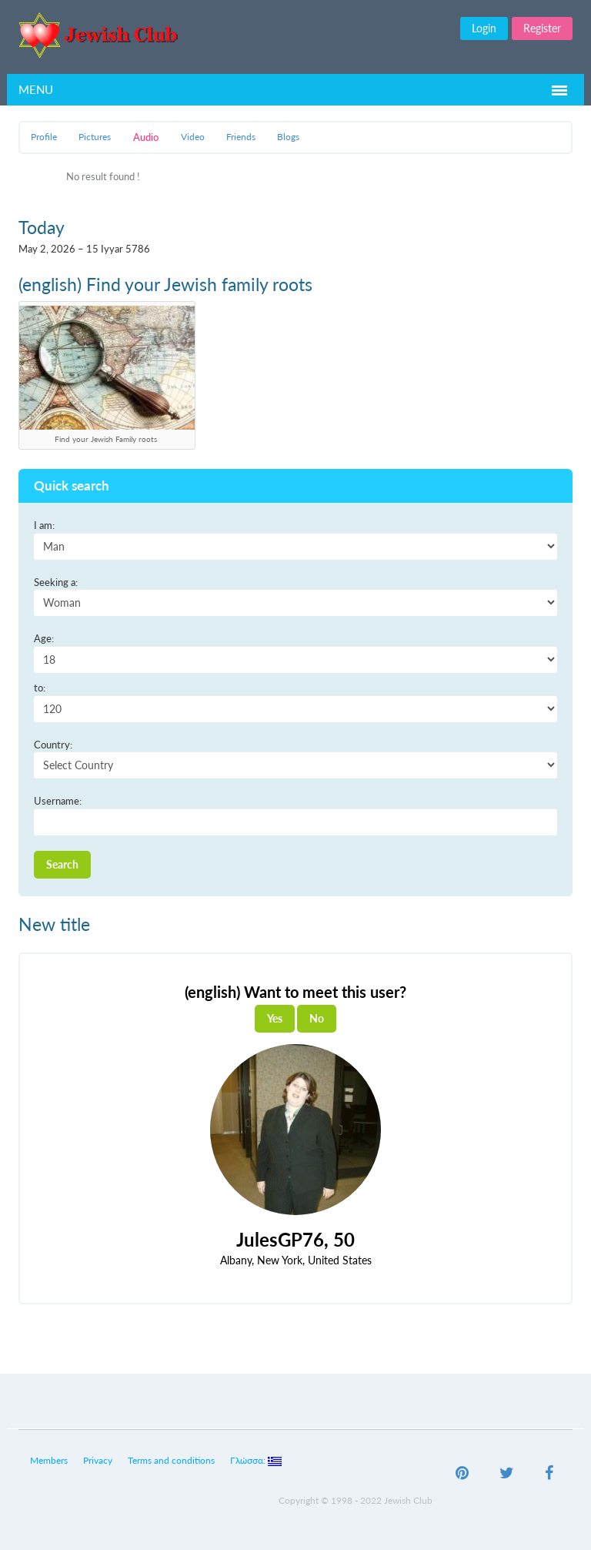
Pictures (94, 136)
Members (49, 1460)
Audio (146, 137)
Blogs (288, 136)
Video (193, 136)
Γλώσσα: (256, 1460)
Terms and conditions (171, 1460)
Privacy (97, 1460)
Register (542, 28)
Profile (44, 136)
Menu (35, 89)
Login (484, 28)
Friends (240, 136)
